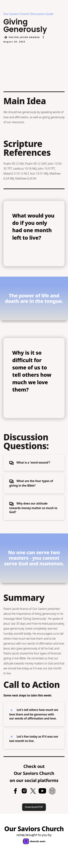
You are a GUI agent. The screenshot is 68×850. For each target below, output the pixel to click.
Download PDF (34, 807)
